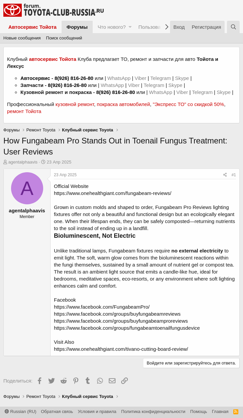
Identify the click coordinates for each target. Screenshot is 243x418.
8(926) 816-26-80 (74, 78)
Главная (220, 411)
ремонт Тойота (24, 111)
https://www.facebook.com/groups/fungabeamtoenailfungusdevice (127, 328)
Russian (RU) (20, 411)
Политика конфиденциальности (153, 411)
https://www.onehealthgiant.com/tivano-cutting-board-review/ (121, 349)
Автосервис (35, 78)
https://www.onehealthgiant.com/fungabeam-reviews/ (112, 193)
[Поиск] (233, 27)
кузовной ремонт (75, 104)
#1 (234, 175)
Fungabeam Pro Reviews (183, 207)
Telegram (161, 78)
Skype (182, 78)
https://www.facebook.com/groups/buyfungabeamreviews (117, 314)
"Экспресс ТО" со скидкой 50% (188, 104)
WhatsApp (119, 78)
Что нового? (112, 27)
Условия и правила (97, 411)
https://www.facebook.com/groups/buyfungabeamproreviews (121, 321)
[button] (130, 27)
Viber (140, 78)
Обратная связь (57, 411)
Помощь (198, 411)
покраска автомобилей (123, 104)
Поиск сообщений (64, 37)
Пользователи (154, 27)
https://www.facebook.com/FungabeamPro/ (102, 307)
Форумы (77, 27)
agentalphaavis (22, 162)
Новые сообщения (22, 37)
